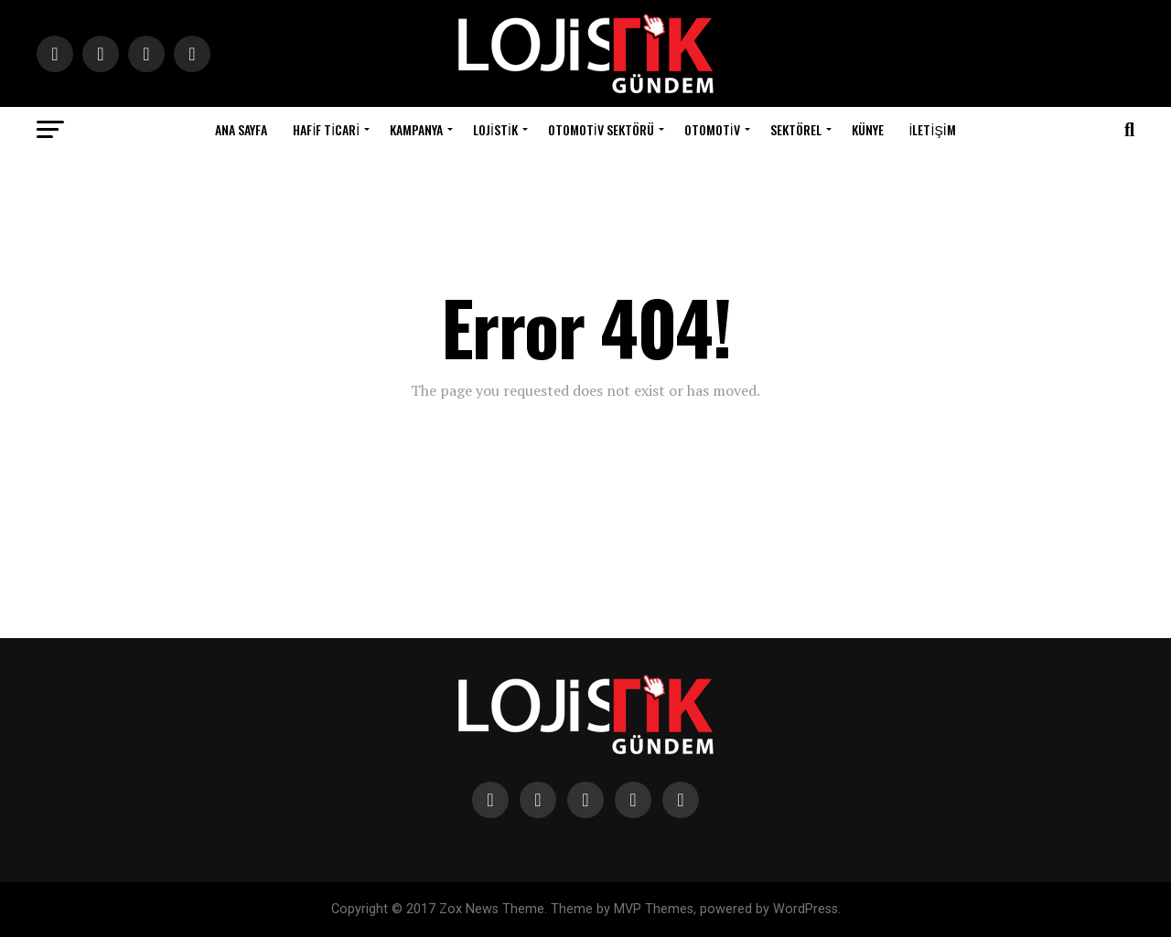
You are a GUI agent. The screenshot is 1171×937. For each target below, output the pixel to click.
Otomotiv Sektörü (601, 129)
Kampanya (416, 129)
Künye (868, 129)
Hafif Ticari (326, 129)
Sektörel (796, 129)
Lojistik (495, 129)
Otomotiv (712, 129)
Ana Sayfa (241, 129)
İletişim (932, 129)
